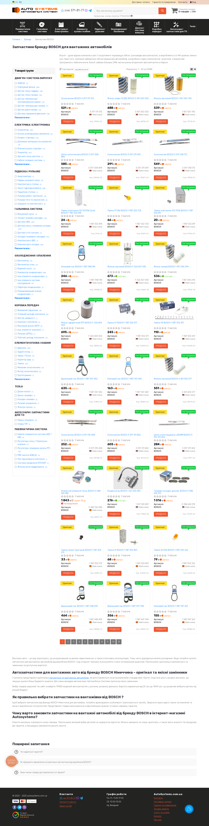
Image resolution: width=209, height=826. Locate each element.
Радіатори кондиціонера (30, 287)
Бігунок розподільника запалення (35, 134)
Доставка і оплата (141, 2)
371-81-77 (73, 10)
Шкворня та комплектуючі (31, 204)
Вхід (193, 2)
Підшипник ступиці (28, 192)
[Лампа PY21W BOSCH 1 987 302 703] (128, 197)
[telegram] (19, 807)
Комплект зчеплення (29, 322)
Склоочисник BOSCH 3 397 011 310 (77, 98)
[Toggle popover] (189, 809)
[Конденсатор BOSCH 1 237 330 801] (128, 478)
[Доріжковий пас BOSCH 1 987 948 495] (81, 593)
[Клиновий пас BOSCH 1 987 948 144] (81, 253)
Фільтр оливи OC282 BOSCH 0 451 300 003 (128, 98)
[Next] (118, 641)
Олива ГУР (24, 424)
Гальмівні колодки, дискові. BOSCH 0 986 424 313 (173, 492)
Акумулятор (25, 130)
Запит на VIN (66, 806)
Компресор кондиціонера (32, 272)
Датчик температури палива (33, 106)
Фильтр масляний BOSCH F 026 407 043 (126, 267)
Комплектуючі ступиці (29, 184)
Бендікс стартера (28, 137)
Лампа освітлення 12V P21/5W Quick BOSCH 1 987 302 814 (78, 212)
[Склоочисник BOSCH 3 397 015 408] (81, 421)
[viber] (24, 807)
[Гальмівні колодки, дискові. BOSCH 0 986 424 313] (174, 478)
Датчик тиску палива (30, 95)
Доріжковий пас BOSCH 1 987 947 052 (79, 379)
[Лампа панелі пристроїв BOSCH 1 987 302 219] (81, 537)
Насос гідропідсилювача (31, 188)
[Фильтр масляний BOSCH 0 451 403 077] (174, 365)
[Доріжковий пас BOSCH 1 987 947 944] (128, 593)
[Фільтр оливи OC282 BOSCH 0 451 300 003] (128, 85)
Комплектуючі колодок (30, 244)
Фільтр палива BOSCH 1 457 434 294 (171, 267)
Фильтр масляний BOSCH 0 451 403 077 (173, 379)
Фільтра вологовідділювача (32, 467)
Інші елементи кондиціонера (32, 276)
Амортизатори (26, 176)
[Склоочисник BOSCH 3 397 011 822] (128, 421)
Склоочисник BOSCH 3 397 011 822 (124, 435)
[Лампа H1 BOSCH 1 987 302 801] (128, 537)
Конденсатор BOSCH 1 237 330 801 (123, 491)
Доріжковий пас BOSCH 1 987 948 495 (79, 606)
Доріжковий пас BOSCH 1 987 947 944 (125, 606)
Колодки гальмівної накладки (33, 236)
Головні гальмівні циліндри (32, 218)
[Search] (162, 11)
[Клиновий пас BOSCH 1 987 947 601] (174, 593)
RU (20, 2)
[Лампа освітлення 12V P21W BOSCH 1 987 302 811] (174, 197)
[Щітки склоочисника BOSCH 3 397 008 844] (81, 141)
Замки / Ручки (26, 356)
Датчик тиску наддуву (30, 91)
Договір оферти (161, 809)
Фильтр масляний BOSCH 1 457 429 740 (173, 98)
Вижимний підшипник (30, 310)
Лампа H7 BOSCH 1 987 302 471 (122, 323)
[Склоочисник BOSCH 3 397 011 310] (81, 85)
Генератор (25, 152)
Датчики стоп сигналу (30, 233)
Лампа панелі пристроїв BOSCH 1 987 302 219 (81, 551)
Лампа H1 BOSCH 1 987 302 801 (122, 550)
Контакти (182, 2)
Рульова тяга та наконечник (32, 200)
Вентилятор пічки (28, 264)
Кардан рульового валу (30, 180)
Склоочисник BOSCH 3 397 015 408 (78, 435)
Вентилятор (25, 260)
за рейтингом (81, 70)
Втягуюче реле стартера (31, 148)
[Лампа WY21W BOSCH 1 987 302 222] (174, 537)
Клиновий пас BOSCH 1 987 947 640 (124, 379)
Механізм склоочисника (31, 367)
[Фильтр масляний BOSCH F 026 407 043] (128, 253)
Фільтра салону (26, 407)
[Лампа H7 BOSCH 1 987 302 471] (128, 309)
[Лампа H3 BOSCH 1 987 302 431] (174, 309)
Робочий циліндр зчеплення (33, 337)
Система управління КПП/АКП (33, 463)
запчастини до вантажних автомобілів (69, 677)
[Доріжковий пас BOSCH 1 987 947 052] (81, 365)
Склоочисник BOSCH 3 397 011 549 (124, 154)
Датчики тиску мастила (30, 156)
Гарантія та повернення (164, 2)
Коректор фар (26, 359)
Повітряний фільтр (28, 87)
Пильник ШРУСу (26, 334)
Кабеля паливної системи (31, 160)
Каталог (158, 816)
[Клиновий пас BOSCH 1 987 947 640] (128, 365)
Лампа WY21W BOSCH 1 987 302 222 (171, 550)
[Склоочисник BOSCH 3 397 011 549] (128, 141)
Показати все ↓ (23, 117)
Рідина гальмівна (27, 420)
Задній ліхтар (25, 352)
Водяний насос (26, 268)
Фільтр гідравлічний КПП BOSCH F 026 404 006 (81, 324)
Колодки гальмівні (27, 399)
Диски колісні (25, 391)
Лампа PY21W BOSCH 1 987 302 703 (124, 211)
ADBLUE (23, 83)
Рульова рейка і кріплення (32, 196)
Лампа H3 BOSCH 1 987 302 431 (169, 323)
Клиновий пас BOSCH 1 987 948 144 (78, 267)
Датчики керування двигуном (34, 113)
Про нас (158, 820)
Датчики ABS (26, 222)
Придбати (68, 121)
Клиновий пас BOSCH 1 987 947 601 (171, 606)
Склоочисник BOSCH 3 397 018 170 (170, 154)
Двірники (24, 348)
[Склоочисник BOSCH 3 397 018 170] (174, 141)
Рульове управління (28, 403)
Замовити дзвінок (68, 802)
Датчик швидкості (27, 318)
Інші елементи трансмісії (31, 330)
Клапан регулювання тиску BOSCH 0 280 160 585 (81, 492)
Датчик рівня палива (29, 110)
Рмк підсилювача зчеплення (32, 459)
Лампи (23, 363)
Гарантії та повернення (165, 805)
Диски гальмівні (26, 395)
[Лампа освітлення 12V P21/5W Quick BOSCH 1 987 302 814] (81, 197)
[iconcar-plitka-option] (191, 69)
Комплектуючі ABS (28, 240)
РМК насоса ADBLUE (29, 455)
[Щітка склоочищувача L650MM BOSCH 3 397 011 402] (174, 421)
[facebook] (14, 807)
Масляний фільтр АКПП (30, 326)
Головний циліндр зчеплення (33, 314)
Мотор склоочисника (29, 371)
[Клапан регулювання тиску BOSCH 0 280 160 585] (81, 478)
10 (113, 642)
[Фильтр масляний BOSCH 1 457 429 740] (174, 85)
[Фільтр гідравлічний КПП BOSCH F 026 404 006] (81, 309)
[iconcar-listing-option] (195, 69)
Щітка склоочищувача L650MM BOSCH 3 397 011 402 (173, 436)
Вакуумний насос (27, 214)
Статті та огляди (162, 812)
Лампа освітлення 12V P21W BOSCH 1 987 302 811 (173, 212)
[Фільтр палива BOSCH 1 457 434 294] (174, 253)
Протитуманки (26, 375)
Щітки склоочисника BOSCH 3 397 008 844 (79, 155)
